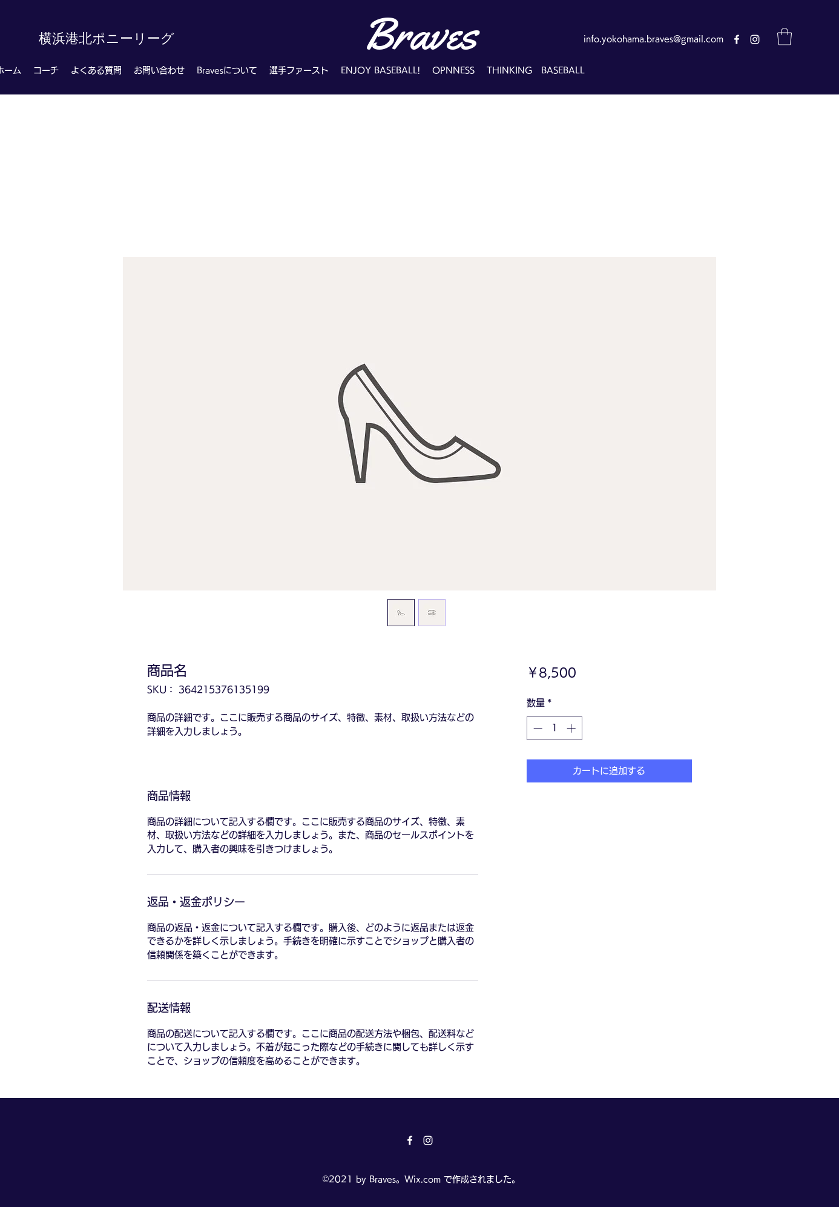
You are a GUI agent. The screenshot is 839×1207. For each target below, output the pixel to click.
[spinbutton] (554, 728)
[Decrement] (536, 728)
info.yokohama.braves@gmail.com (653, 39)
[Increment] (572, 728)
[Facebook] (737, 39)
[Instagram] (755, 39)
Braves (419, 34)
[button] (784, 36)
